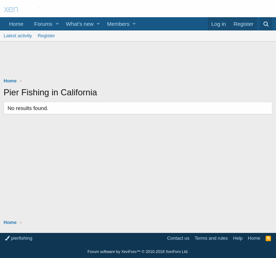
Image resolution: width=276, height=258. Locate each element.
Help (238, 238)
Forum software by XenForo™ (138, 251)
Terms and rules (211, 238)
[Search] (266, 23)
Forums (43, 24)
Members (118, 24)
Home (16, 24)
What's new (79, 24)
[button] (57, 23)
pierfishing (18, 238)
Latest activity (18, 35)
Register (46, 35)
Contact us (178, 238)
